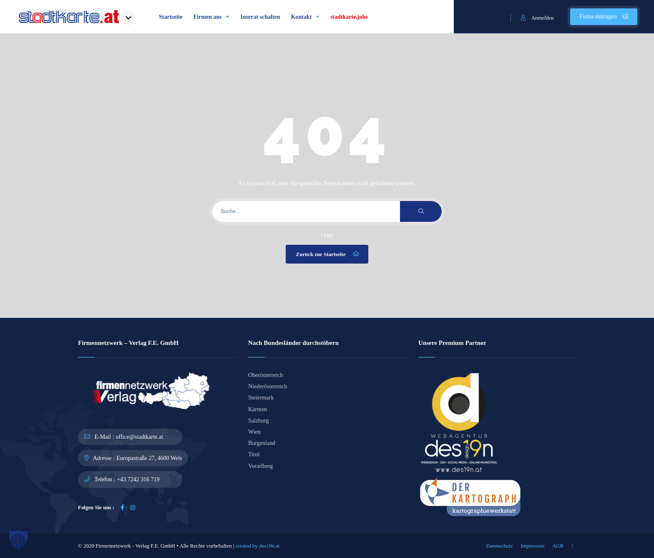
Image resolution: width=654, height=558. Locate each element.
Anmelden (537, 18)
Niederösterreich (267, 386)
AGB (557, 546)
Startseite (171, 17)
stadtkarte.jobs (349, 17)
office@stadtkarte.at (139, 437)
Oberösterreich (265, 375)
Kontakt (305, 17)
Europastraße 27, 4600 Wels (149, 458)
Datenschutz (499, 546)
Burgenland (261, 443)
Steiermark (261, 398)
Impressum (532, 546)
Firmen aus (212, 17)
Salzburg (258, 420)
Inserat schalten (260, 17)
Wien (254, 432)
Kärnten (257, 409)
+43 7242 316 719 (138, 479)
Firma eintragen (603, 16)
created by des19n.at (258, 546)
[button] (18, 539)
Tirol (254, 454)
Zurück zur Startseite (328, 254)
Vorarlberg (260, 466)
